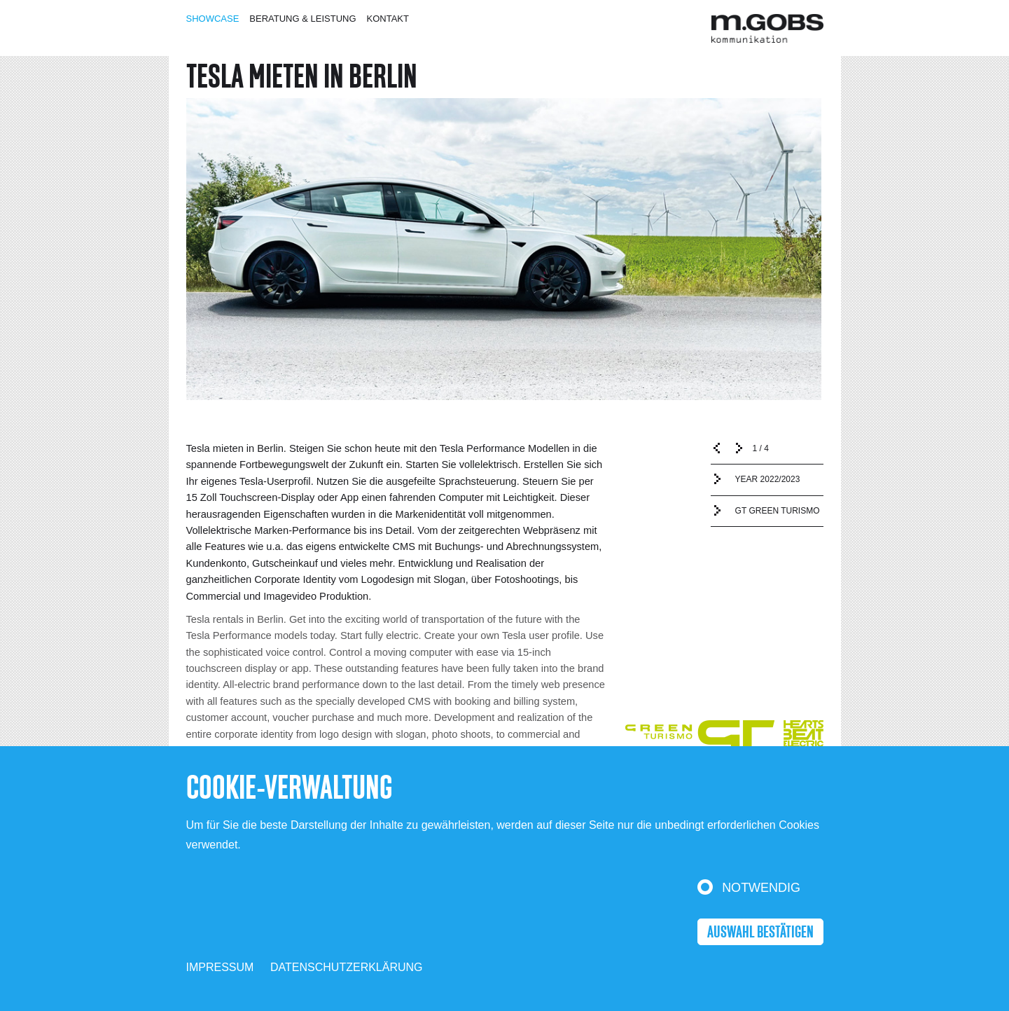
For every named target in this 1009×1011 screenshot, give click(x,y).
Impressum (220, 967)
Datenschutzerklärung (346, 967)
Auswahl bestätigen (760, 932)
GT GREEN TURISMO (777, 511)
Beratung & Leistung (302, 18)
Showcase (212, 18)
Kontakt (388, 18)
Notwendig (761, 888)
